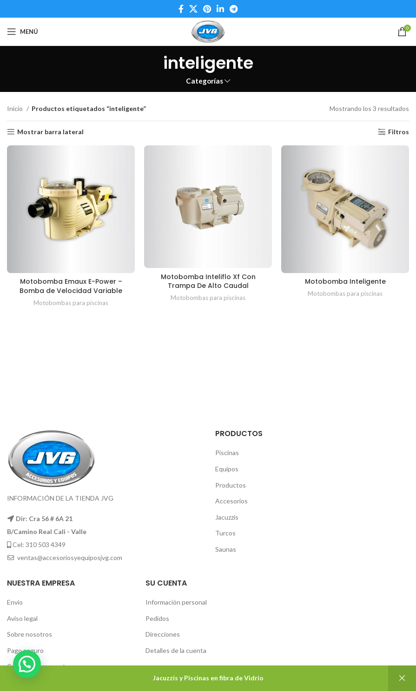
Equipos (226, 469)
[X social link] (193, 9)
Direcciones (162, 634)
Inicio (15, 108)
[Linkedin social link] (220, 9)
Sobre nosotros (29, 634)
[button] (27, 664)
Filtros (398, 132)
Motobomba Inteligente (345, 281)
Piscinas (227, 452)
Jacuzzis (226, 517)
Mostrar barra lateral (50, 132)
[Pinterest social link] (207, 9)
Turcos (225, 533)
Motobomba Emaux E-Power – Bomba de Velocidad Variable (71, 286)
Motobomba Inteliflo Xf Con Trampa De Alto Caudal (208, 281)
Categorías (204, 81)
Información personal (176, 602)
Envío (15, 602)
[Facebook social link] (181, 9)
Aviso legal (22, 618)
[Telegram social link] (233, 9)
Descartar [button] (402, 678)
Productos (230, 485)
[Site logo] (208, 31)
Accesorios (231, 501)
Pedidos (157, 618)
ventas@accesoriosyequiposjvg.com (69, 557)
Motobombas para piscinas (70, 302)
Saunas (225, 549)
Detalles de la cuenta (175, 650)
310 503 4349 (46, 544)
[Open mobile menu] (22, 31)
